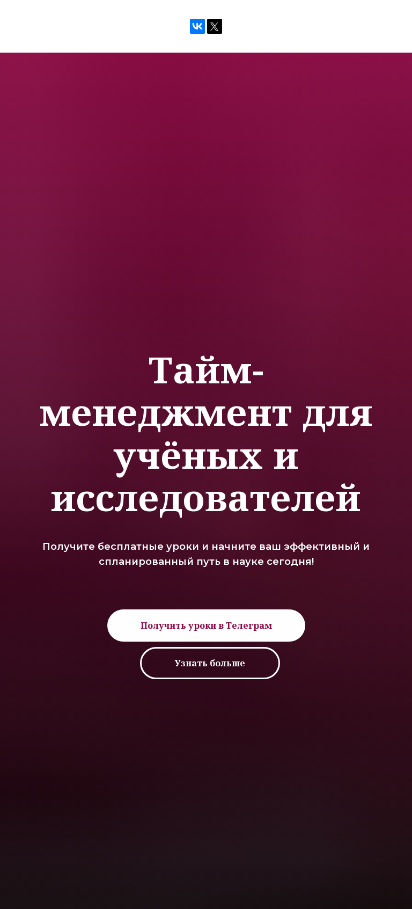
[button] (206, 625)
